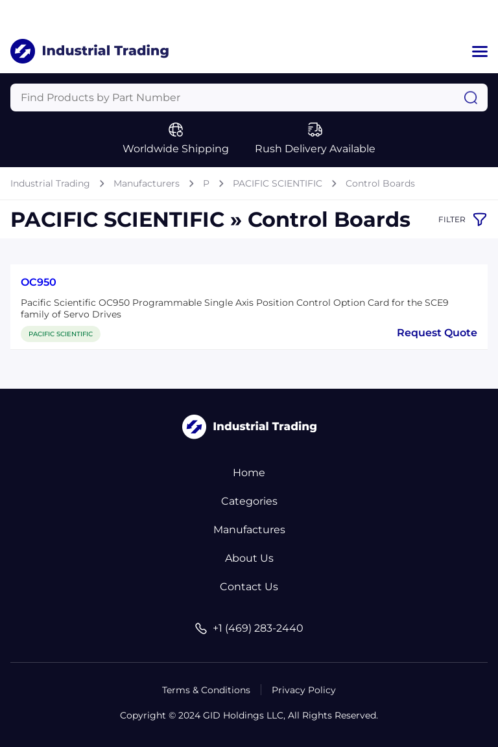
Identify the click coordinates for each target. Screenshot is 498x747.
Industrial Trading (50, 183)
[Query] (249, 97)
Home (249, 472)
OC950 (38, 282)
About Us (249, 558)
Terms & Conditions (206, 690)
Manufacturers (146, 183)
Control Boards (380, 183)
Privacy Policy (304, 690)
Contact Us (249, 586)
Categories (249, 501)
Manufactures (249, 529)
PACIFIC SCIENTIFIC (277, 183)
